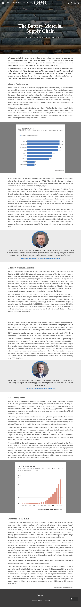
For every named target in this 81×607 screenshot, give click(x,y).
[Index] (3, 3)
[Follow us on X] (71, 3)
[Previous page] (72, 599)
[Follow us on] (78, 3)
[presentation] (40, 27)
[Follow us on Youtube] (75, 3)
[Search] (63, 3)
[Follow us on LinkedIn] (68, 3)
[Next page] (76, 599)
